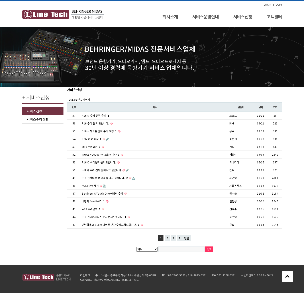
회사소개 (170, 16)
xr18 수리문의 (91, 209)
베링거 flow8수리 (93, 201)
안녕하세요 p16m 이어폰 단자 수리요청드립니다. (111, 224)
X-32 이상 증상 (92, 139)
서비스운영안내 (205, 16)
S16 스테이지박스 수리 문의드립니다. (104, 217)
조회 (275, 107)
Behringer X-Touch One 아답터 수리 (103, 193)
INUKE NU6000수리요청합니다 (101, 154)
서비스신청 (242, 16)
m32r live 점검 (90, 185)
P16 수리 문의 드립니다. (96, 123)
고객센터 (274, 16)
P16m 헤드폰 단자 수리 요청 (99, 131)
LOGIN (267, 4)
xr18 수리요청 (91, 147)
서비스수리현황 (38, 119)
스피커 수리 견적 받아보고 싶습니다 (102, 170)
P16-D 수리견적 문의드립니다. (99, 162)
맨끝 (186, 238)
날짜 (261, 107)
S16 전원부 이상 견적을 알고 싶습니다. (105, 178)
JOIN (279, 4)
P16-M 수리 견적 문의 (95, 115)
